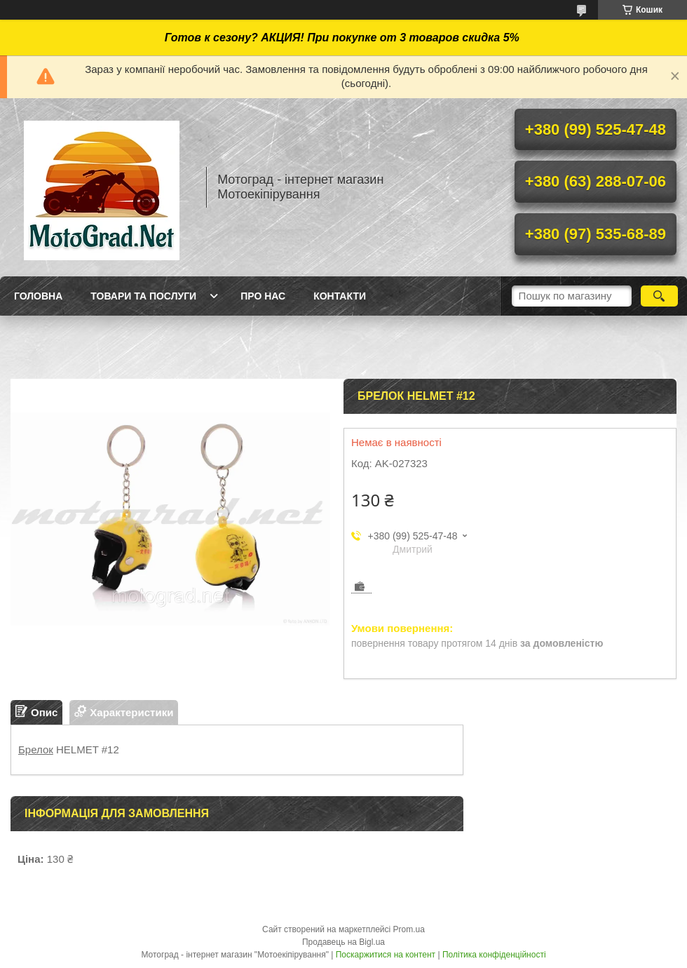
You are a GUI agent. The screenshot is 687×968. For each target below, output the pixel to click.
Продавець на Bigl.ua (343, 942)
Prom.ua (409, 929)
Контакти (339, 296)
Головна (38, 296)
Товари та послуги (143, 296)
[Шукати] (659, 296)
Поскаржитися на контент (385, 955)
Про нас (262, 296)
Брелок (35, 749)
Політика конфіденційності (494, 955)
